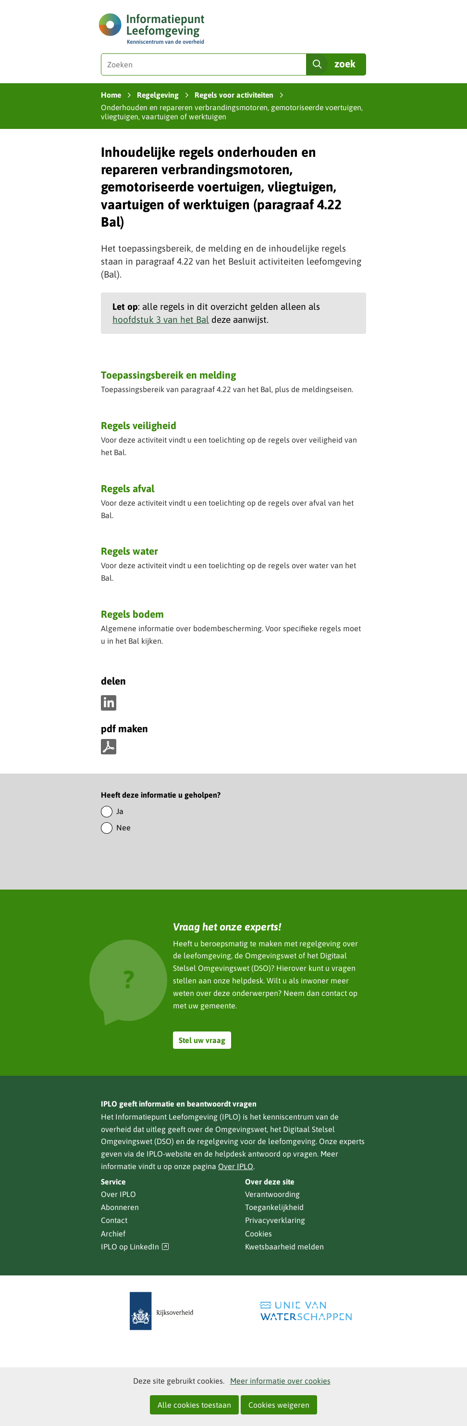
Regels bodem (132, 614)
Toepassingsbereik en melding (168, 375)
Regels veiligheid (138, 425)
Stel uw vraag (202, 1040)
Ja (119, 811)
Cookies (258, 1233)
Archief (113, 1233)
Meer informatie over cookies (280, 1380)
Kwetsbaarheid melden (284, 1246)
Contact (114, 1220)
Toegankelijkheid (274, 1207)
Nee (123, 827)
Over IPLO (235, 1166)
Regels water (129, 551)
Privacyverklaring (275, 1220)
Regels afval (127, 488)
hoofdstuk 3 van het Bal (160, 319)
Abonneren (120, 1207)
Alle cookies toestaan (194, 1405)
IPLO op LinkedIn (135, 1246)
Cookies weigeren (278, 1405)
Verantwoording (272, 1194)
